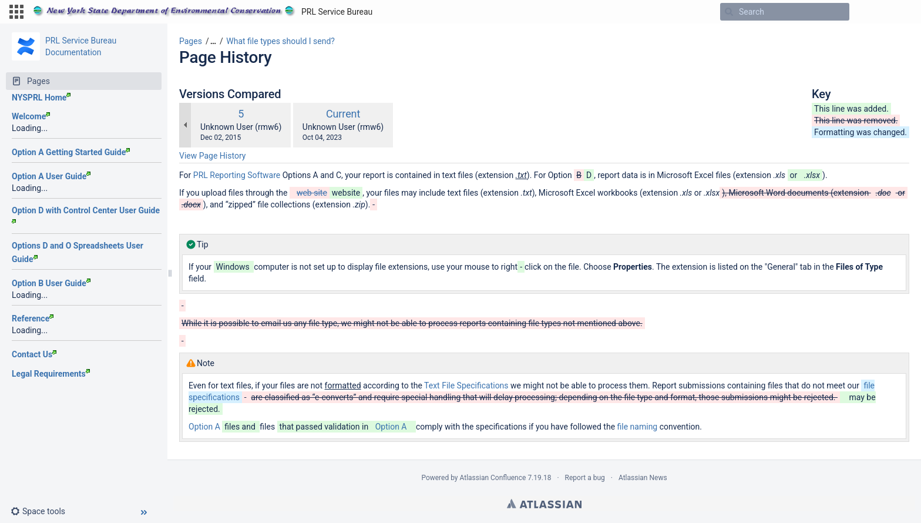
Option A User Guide (51, 176)
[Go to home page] (202, 12)
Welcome (31, 116)
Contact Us (34, 354)
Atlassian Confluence (493, 478)
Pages (190, 41)
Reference (32, 318)
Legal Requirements (51, 373)
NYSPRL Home (41, 97)
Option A (204, 426)
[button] (16, 12)
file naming (637, 426)
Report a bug (585, 478)
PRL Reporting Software (236, 175)
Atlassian (544, 503)
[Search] (729, 11)
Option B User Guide (51, 283)
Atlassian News (643, 478)
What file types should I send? (280, 41)
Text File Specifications (466, 385)
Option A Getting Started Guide (71, 152)
